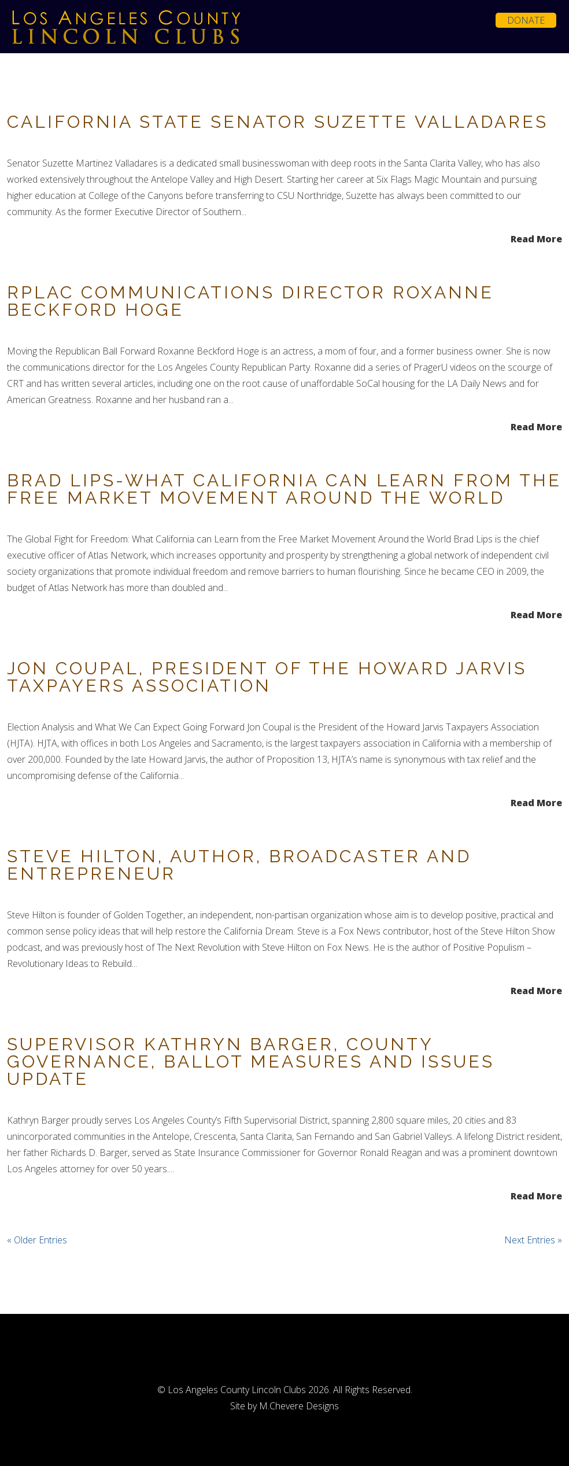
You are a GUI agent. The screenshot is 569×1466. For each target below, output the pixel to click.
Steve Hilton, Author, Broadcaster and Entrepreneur (239, 865)
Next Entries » (533, 1240)
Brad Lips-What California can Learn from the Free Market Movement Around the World (284, 489)
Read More (536, 237)
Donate (526, 20)
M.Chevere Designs (299, 1405)
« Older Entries (37, 1240)
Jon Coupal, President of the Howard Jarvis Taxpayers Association (267, 677)
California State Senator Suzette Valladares (277, 122)
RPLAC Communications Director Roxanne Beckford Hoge (250, 301)
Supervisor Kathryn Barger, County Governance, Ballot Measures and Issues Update (250, 1061)
